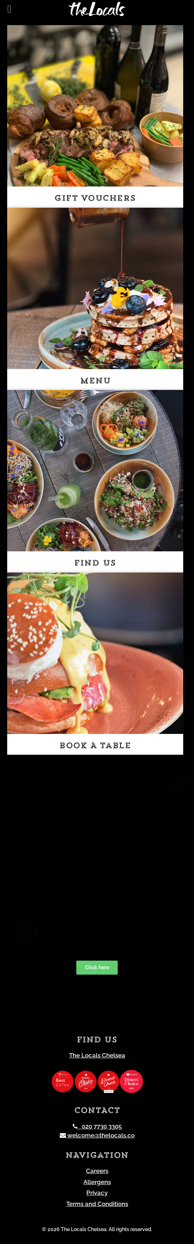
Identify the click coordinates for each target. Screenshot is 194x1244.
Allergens (97, 1182)
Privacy (97, 1192)
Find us (95, 564)
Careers (97, 1170)
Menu (95, 381)
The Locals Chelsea (97, 1055)
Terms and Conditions (97, 1203)
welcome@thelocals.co (97, 1135)
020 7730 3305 (97, 1126)
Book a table (95, 746)
